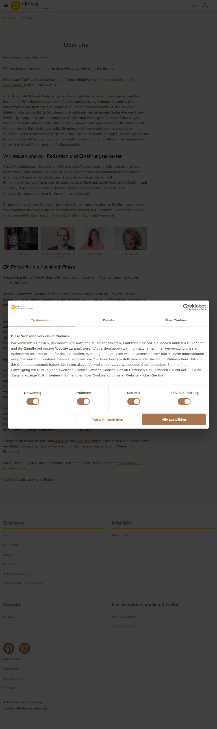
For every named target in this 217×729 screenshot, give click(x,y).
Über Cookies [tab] (176, 320)
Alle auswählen (174, 419)
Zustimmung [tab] (41, 320)
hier (161, 375)
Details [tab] (108, 320)
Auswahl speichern (108, 419)
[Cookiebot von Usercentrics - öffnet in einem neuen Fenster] (186, 307)
